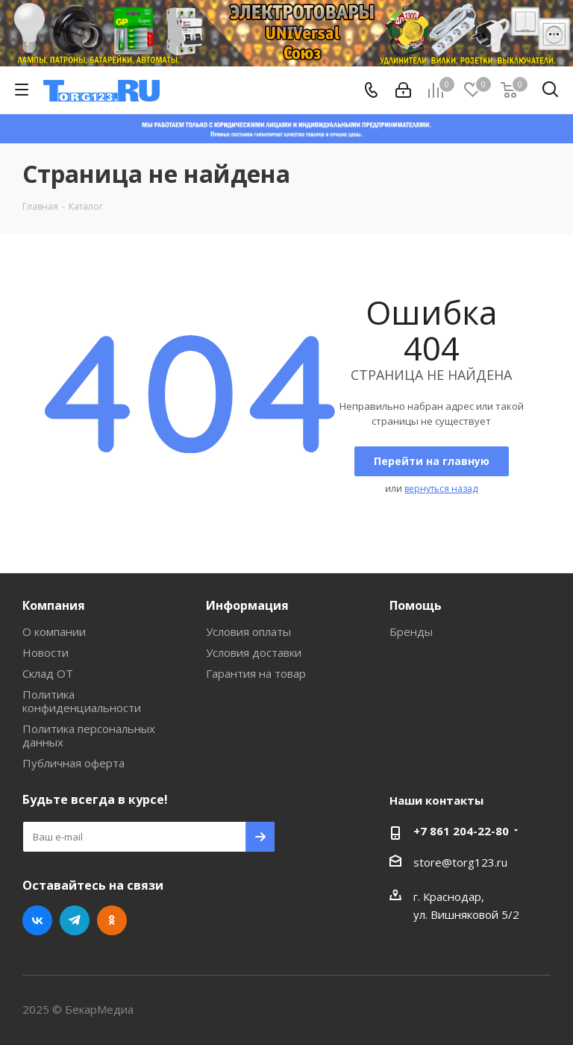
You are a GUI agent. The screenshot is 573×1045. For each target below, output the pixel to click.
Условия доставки (253, 652)
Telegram (75, 920)
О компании (54, 631)
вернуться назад (441, 488)
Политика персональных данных (88, 735)
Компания (53, 605)
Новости (45, 652)
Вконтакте (37, 920)
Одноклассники (112, 920)
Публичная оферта (73, 762)
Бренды (411, 631)
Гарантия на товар (256, 673)
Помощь (415, 605)
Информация (247, 605)
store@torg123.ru (460, 862)
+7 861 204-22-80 (461, 830)
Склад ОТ (47, 673)
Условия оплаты (248, 631)
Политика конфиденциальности (81, 701)
